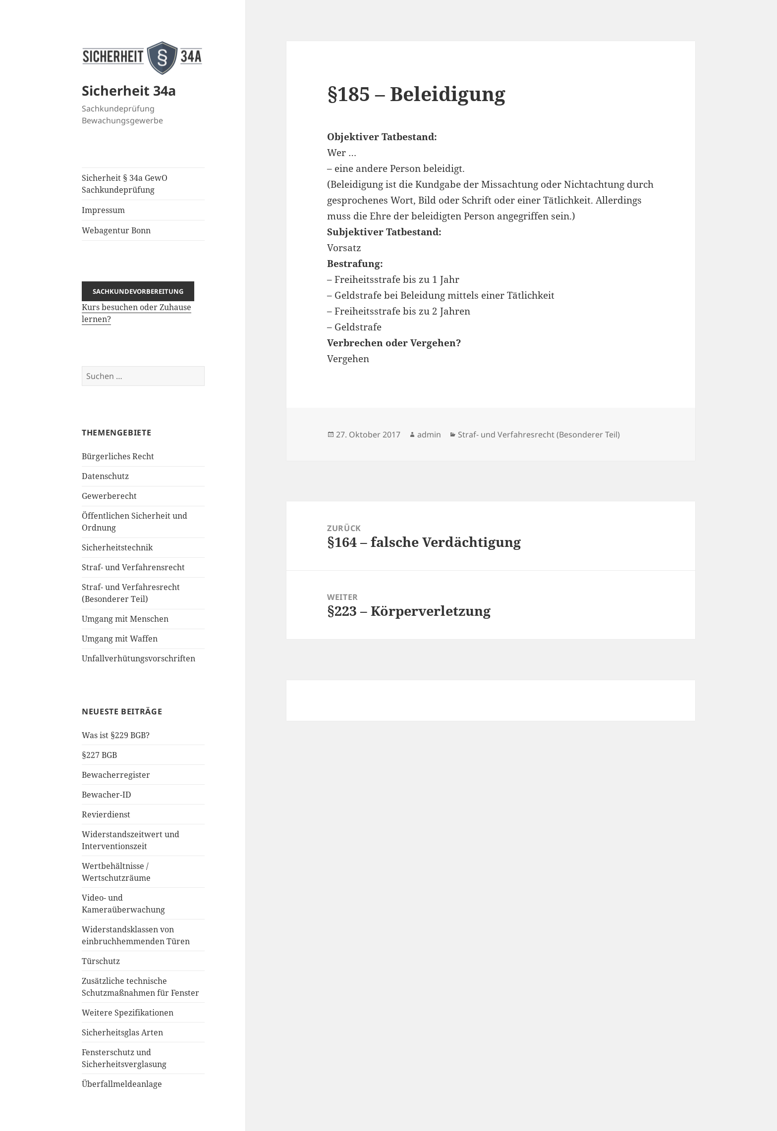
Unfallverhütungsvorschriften (138, 658)
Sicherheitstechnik (117, 547)
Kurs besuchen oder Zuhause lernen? (138, 304)
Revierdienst (106, 814)
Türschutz (101, 961)
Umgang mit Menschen (125, 618)
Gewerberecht (109, 495)
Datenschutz (105, 476)
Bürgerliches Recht (118, 456)
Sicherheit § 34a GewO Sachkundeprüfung (124, 183)
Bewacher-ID (106, 794)
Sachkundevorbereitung (138, 291)
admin (429, 434)
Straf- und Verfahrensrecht (133, 567)
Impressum (103, 210)
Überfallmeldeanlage (122, 1083)
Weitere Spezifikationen (127, 1012)
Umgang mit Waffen (120, 638)
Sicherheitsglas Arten (122, 1032)
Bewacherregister (116, 774)
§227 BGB (99, 755)
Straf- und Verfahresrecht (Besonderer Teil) (539, 434)
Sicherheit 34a (129, 90)
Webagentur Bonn (116, 230)
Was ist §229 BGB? (116, 735)
